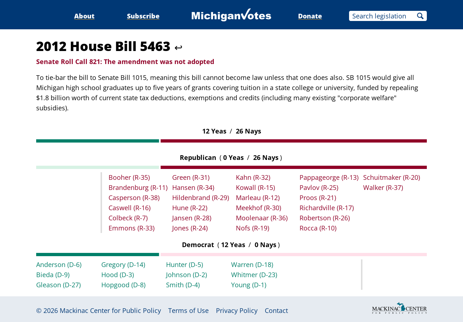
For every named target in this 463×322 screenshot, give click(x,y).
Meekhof (258, 207)
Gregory (123, 264)
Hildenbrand (200, 197)
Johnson (186, 274)
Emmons (131, 228)
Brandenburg (138, 187)
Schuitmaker (391, 177)
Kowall (255, 187)
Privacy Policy (237, 310)
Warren (252, 264)
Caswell (129, 207)
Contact (276, 310)
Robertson (325, 217)
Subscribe (143, 16)
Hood (117, 274)
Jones (190, 228)
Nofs (252, 228)
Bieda (52, 274)
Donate (310, 16)
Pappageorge (329, 177)
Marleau (258, 197)
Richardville (327, 207)
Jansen (191, 217)
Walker (383, 187)
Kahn (253, 177)
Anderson (58, 264)
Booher (129, 177)
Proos (318, 197)
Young (248, 284)
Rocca (318, 228)
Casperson (134, 197)
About (84, 16)
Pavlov (319, 187)
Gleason (58, 284)
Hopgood (123, 284)
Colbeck (128, 217)
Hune (189, 207)
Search (420, 16)
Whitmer (254, 274)
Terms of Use (188, 310)
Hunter (184, 264)
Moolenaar (262, 217)
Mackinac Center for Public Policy (110, 310)
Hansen (193, 187)
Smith (183, 284)
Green (190, 177)
